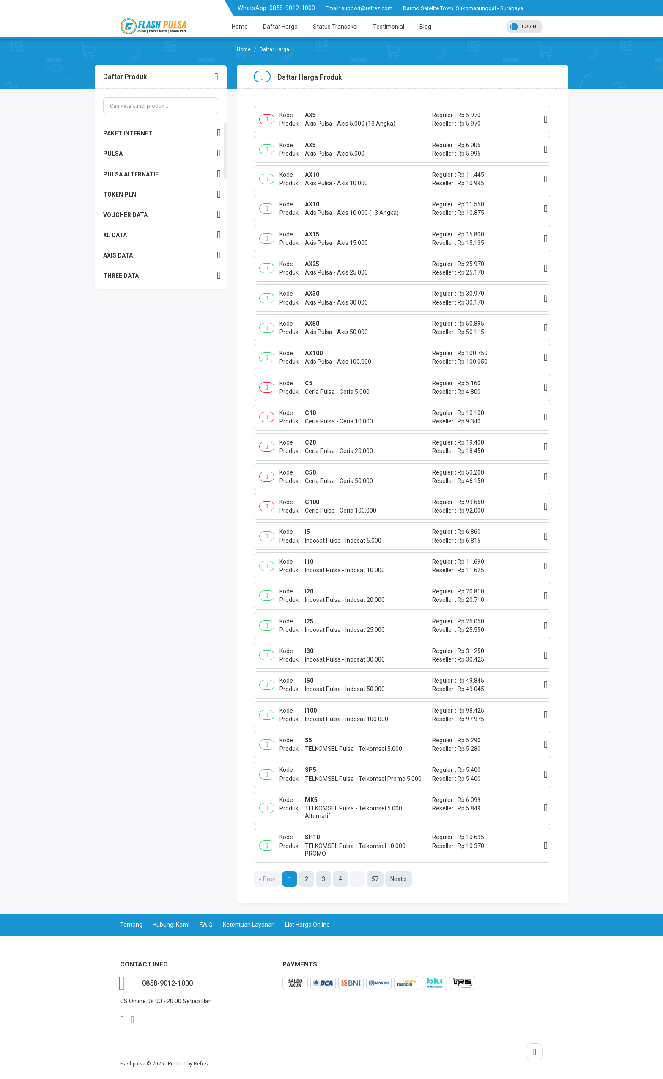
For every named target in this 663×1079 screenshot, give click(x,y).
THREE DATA (162, 275)
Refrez (201, 1064)
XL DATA (162, 235)
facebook (122, 1020)
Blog (425, 26)
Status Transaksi (335, 26)
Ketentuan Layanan (249, 924)
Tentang (131, 924)
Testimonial (388, 26)
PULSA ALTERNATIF (162, 174)
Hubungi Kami (171, 924)
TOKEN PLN (162, 194)
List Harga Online (307, 924)
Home (240, 26)
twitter (132, 1020)
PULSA (162, 153)
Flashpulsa (132, 1064)
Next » (398, 879)
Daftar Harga (280, 26)
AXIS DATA (162, 255)
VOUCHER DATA (162, 214)
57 (375, 879)
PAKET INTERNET (162, 133)
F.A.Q (206, 924)
